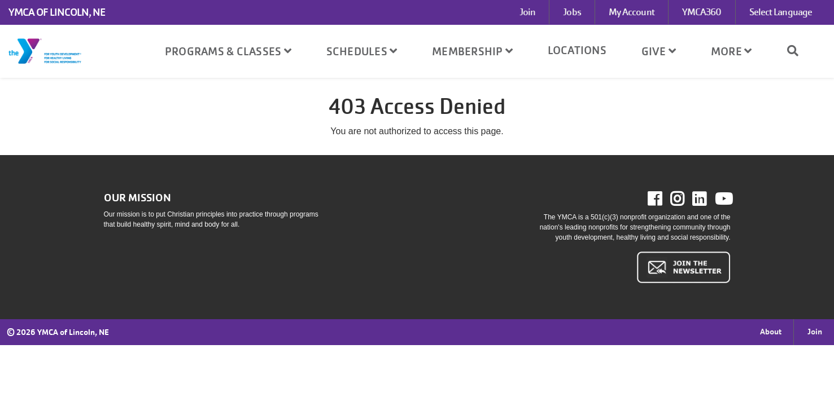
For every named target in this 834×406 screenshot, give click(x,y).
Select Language (781, 12)
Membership (472, 51)
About (770, 331)
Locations (577, 50)
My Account (631, 12)
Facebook (662, 199)
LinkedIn (707, 199)
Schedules (362, 51)
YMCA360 (702, 12)
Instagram (685, 199)
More (731, 51)
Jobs (571, 12)
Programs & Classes (228, 51)
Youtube (723, 199)
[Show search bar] (797, 51)
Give (658, 51)
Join (527, 12)
